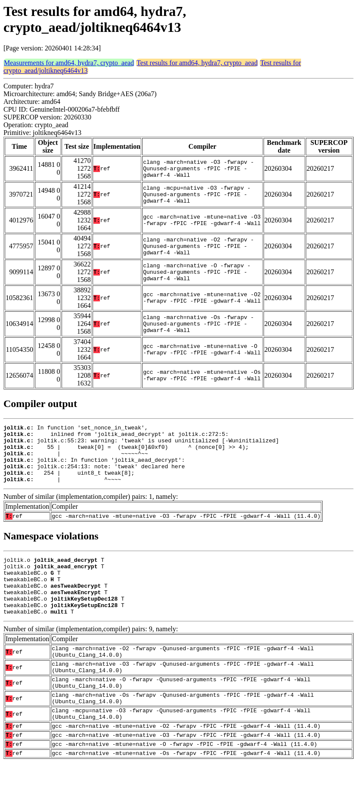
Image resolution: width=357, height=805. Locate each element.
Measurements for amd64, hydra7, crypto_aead (69, 62)
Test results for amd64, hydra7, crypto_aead (197, 62)
